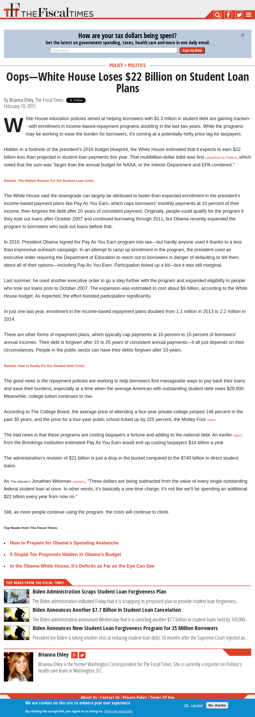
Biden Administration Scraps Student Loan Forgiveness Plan (99, 591)
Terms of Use (162, 697)
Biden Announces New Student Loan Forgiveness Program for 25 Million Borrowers (125, 628)
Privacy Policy (135, 697)
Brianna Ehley (21, 99)
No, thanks (217, 705)
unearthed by (220, 157)
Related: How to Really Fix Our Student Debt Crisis (44, 366)
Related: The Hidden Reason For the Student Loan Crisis (49, 181)
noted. (211, 420)
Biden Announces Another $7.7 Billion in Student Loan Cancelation (107, 609)
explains (79, 481)
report (237, 435)
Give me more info (118, 711)
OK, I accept (193, 705)
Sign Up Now (192, 50)
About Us (89, 697)
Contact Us (110, 697)
